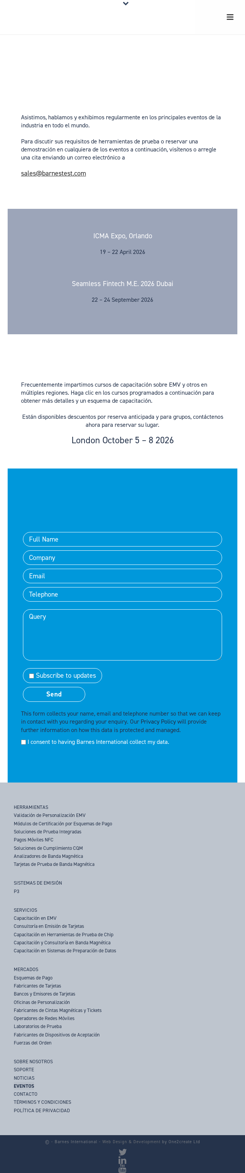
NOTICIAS (24, 1078)
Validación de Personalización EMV (50, 815)
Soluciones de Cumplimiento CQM (48, 848)
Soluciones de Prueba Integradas (47, 831)
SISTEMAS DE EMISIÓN (38, 883)
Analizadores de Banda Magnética (48, 856)
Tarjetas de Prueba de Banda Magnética (54, 864)
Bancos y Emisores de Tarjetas (44, 994)
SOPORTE (24, 1069)
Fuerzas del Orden (33, 1043)
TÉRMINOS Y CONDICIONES (42, 1102)
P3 (16, 891)
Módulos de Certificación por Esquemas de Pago (63, 823)
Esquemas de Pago (33, 978)
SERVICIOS (25, 910)
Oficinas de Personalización (42, 1002)
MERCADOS (26, 969)
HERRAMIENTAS (31, 807)
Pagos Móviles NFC (34, 839)
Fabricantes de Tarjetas (37, 986)
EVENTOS (24, 1086)
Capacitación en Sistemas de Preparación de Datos (65, 950)
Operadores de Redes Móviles (44, 1018)
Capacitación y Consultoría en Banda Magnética (62, 942)
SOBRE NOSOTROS (33, 1061)
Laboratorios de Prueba (38, 1026)
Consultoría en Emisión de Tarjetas (49, 926)
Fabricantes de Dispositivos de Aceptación (57, 1034)
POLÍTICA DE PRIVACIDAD (42, 1110)
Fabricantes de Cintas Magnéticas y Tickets (58, 1010)
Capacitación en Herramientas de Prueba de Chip (64, 934)
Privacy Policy (158, 721)
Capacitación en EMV (35, 918)
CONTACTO (25, 1094)
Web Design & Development (131, 1142)
